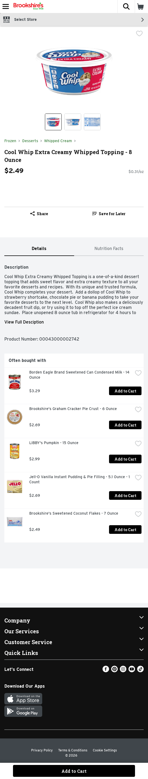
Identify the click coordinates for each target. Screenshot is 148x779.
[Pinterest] (114, 670)
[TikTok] (140, 670)
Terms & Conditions (72, 750)
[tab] (39, 249)
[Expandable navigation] (5, 6)
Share (39, 213)
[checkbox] (139, 34)
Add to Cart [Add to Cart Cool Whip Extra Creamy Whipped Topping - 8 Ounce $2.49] (74, 771)
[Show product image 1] (53, 122)
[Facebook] (106, 670)
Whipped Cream (58, 141)
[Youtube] (132, 670)
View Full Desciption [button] (24, 322)
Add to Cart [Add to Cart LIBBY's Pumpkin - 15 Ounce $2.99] (125, 459)
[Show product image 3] (92, 122)
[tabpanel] (74, 401)
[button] (126, 6)
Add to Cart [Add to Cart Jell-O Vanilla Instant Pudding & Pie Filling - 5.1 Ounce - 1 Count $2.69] (125, 495)
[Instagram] (123, 670)
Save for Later (109, 213)
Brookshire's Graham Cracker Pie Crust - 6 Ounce (73, 409)
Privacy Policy (42, 750)
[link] (109, 213)
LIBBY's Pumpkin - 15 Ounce (53, 443)
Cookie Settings (105, 750)
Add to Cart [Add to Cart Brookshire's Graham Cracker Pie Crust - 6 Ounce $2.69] (125, 425)
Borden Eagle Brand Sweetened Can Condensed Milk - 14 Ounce (79, 374)
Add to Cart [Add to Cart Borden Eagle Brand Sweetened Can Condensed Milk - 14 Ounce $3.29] (125, 391)
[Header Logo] (27, 6)
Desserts (30, 141)
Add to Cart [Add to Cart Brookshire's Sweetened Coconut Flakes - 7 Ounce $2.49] (125, 529)
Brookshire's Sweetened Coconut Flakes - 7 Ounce (73, 513)
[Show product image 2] (72, 122)
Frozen (10, 141)
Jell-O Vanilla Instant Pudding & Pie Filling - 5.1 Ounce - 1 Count (80, 479)
